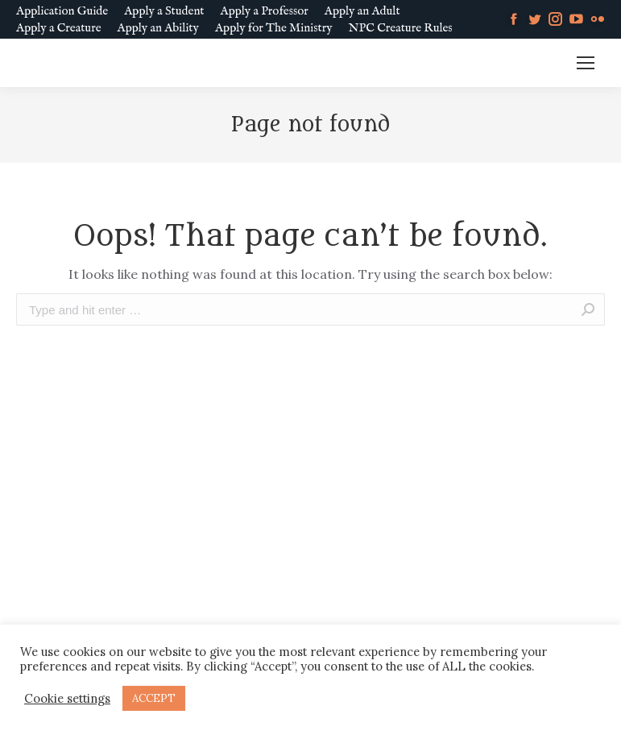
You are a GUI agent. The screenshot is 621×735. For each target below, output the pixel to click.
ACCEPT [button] (154, 698)
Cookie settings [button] (67, 698)
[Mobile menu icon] (585, 63)
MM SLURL (523, 63)
